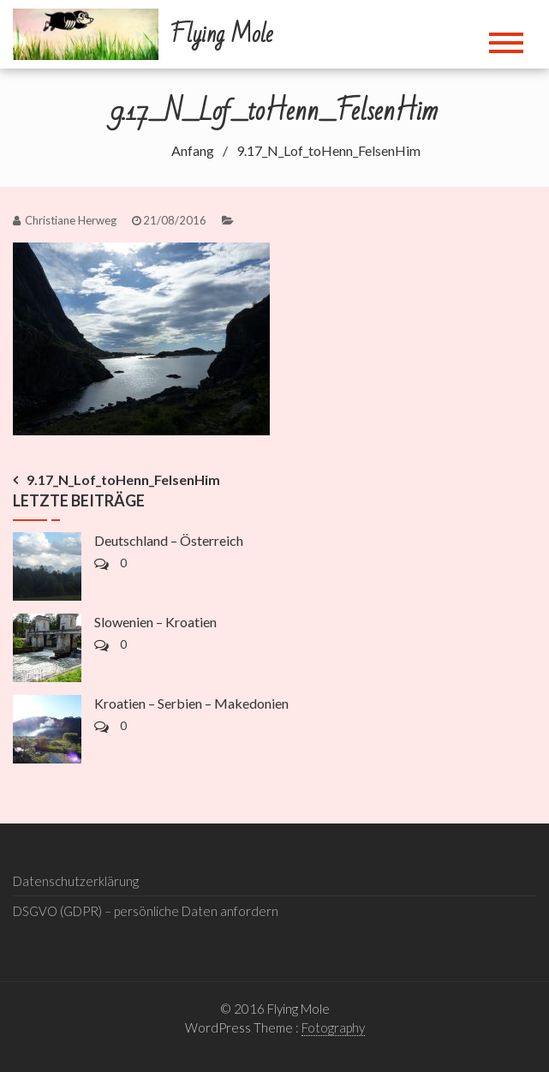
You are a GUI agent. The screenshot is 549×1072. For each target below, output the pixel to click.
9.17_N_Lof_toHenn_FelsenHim (123, 479)
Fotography (333, 1027)
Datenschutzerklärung (76, 881)
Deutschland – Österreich (168, 540)
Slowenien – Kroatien (155, 622)
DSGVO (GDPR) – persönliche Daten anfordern (145, 911)
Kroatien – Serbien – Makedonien (191, 703)
